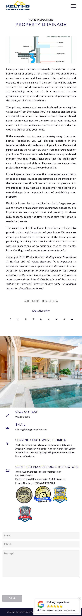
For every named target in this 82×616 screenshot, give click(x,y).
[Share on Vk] (56, 319)
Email (20, 424)
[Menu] (72, 5)
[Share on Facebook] (10, 319)
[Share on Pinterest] (33, 319)
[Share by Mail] (72, 319)
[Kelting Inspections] (34, 5)
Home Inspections (41, 19)
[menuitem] (72, 5)
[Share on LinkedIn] (41, 319)
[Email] (7, 428)
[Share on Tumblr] (49, 319)
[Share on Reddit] (64, 319)
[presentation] (22, 588)
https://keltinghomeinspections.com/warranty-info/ (36, 250)
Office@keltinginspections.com (31, 429)
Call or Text (26, 411)
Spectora (51, 301)
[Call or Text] (7, 415)
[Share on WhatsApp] (25, 319)
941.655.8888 (22, 416)
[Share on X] (18, 319)
